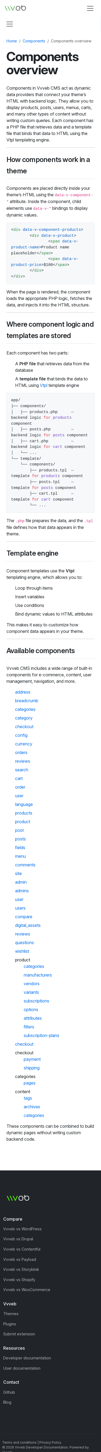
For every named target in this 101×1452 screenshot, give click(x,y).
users (20, 908)
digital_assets (28, 925)
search (21, 769)
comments (25, 864)
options (31, 1009)
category (24, 718)
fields (20, 847)
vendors (32, 983)
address (22, 692)
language (24, 804)
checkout (24, 726)
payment (32, 1059)
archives (32, 1106)
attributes (33, 1018)
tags (28, 1098)
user (19, 795)
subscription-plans (41, 1035)
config (21, 735)
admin (21, 882)
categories (25, 709)
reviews (22, 761)
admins (22, 890)
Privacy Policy (50, 1442)
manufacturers (38, 975)
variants (31, 992)
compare (23, 916)
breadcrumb (26, 700)
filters (29, 1026)
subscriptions (36, 1001)
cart (19, 778)
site (18, 873)
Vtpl (43, 385)
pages (30, 1083)
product (22, 821)
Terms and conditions (19, 1442)
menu (20, 856)
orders (21, 752)
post (19, 830)
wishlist (22, 951)
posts (20, 839)
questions (24, 942)
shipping (32, 1068)
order (20, 787)
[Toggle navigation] (90, 8)
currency (23, 744)
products (23, 813)
